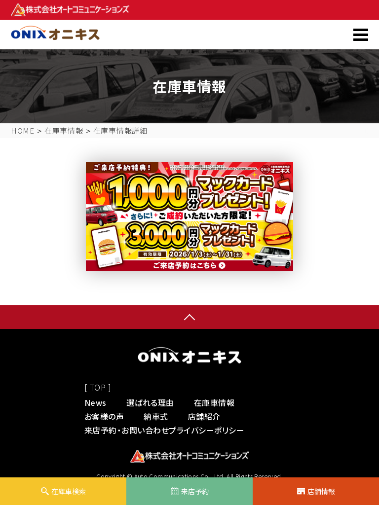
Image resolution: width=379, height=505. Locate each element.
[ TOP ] (97, 387)
